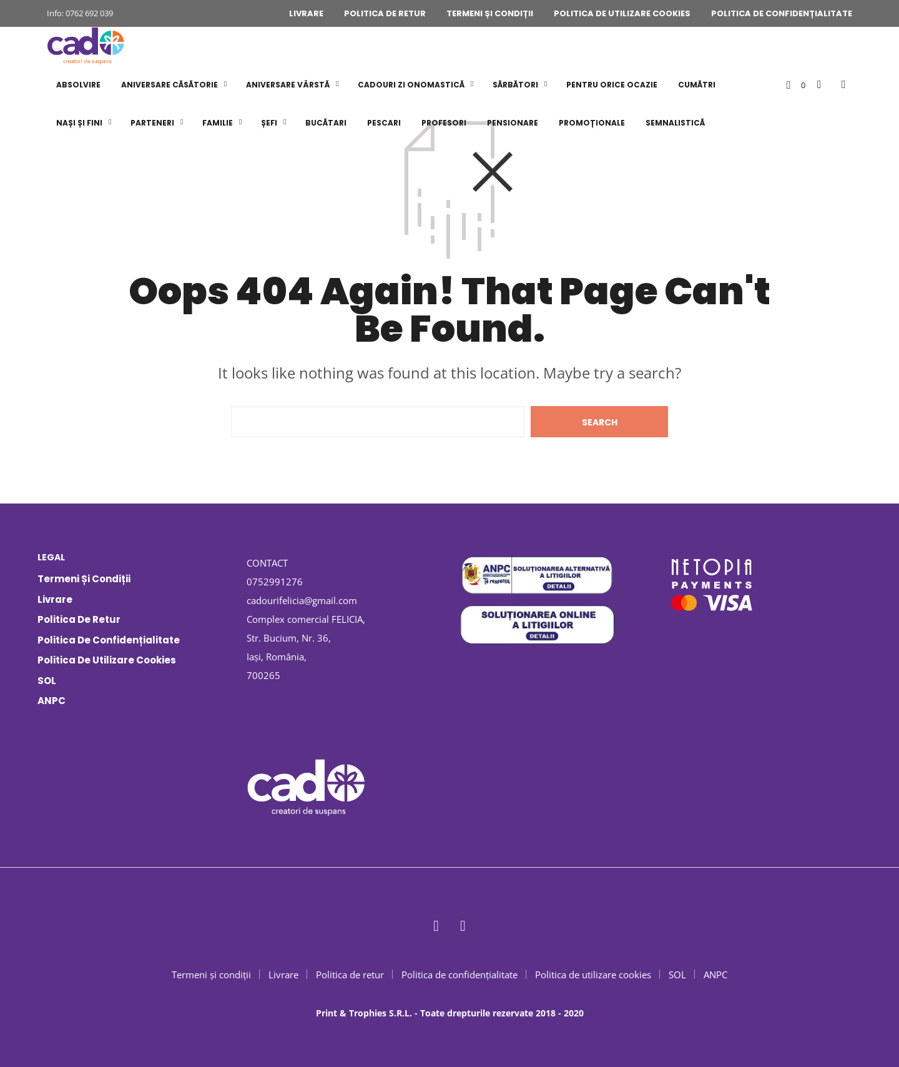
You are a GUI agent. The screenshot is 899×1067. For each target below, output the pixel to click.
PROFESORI (443, 122)
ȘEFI (269, 122)
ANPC (51, 700)
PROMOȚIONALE (592, 122)
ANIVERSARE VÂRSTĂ (288, 84)
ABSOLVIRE (78, 84)
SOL (46, 680)
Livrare (306, 13)
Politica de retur (385, 13)
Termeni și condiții (489, 13)
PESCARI (384, 122)
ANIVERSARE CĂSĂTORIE (169, 84)
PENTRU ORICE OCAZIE (611, 84)
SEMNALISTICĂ (675, 122)
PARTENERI (152, 122)
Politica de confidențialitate (781, 13)
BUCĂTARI (325, 122)
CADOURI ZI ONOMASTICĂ (411, 84)
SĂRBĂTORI (515, 84)
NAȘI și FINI (79, 122)
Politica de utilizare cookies (622, 13)
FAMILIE (217, 122)
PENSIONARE (512, 122)
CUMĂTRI (696, 84)
